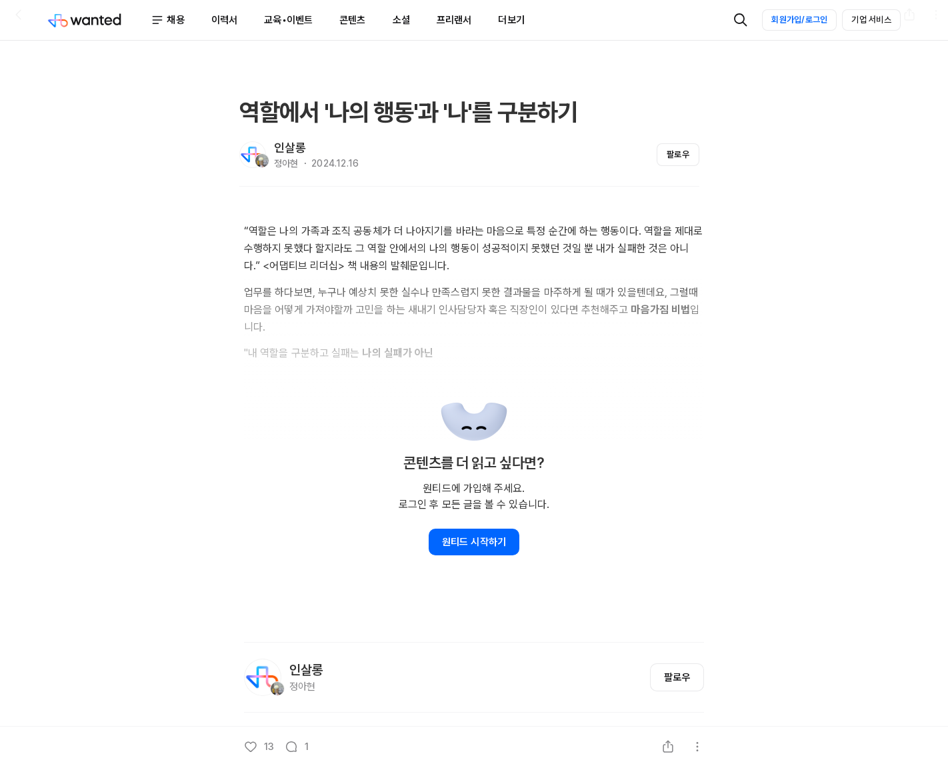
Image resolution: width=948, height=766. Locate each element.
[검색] (741, 20)
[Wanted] (99, 20)
